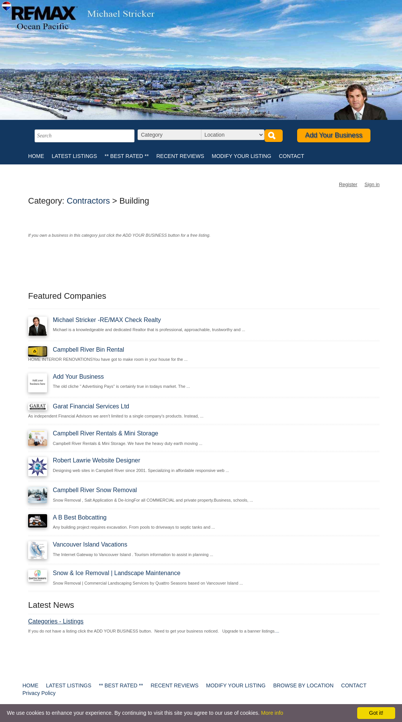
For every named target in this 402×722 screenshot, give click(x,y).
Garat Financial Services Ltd (91, 406)
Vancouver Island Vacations (90, 544)
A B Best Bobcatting (79, 517)
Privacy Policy (38, 693)
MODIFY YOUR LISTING (241, 156)
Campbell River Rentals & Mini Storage (105, 433)
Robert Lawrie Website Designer (96, 460)
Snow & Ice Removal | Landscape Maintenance (116, 573)
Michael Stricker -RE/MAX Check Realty (107, 320)
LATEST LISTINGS (74, 156)
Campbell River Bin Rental (88, 349)
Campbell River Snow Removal (95, 490)
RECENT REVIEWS (180, 156)
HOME (36, 156)
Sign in (372, 184)
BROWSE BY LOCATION (303, 685)
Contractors (88, 201)
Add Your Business (333, 135)
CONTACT (291, 156)
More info (272, 713)
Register (348, 184)
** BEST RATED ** (126, 156)
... (277, 631)
